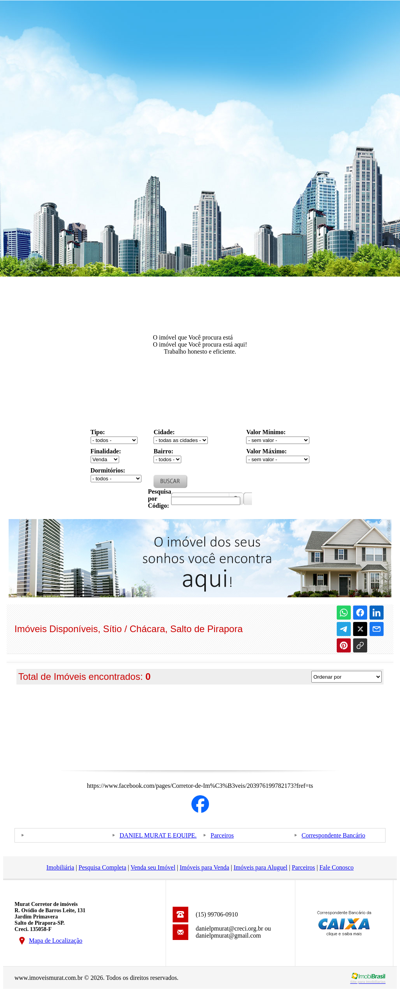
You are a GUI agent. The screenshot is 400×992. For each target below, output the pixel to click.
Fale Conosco (337, 867)
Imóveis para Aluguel (261, 867)
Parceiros (222, 835)
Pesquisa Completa (102, 867)
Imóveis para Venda (204, 867)
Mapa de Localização (55, 940)
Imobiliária (60, 867)
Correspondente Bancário (333, 835)
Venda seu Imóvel (152, 867)
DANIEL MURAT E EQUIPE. (158, 835)
